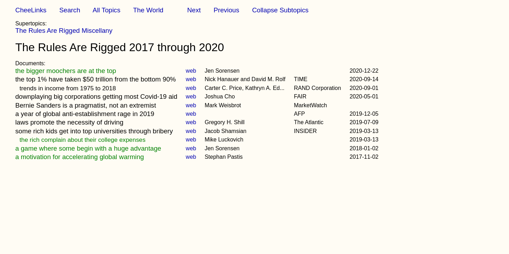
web (191, 71)
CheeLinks (30, 10)
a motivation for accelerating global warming (79, 157)
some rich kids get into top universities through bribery (94, 131)
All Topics (106, 10)
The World (148, 10)
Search (69, 10)
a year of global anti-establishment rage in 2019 (84, 113)
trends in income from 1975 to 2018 (67, 88)
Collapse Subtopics (280, 10)
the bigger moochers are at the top (65, 70)
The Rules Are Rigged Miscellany (63, 30)
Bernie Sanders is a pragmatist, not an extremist (85, 105)
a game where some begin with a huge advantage (88, 148)
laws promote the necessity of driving (69, 122)
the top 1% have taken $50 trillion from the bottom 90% (95, 79)
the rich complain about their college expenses (82, 139)
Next (194, 10)
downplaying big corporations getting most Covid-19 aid (96, 96)
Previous (226, 10)
